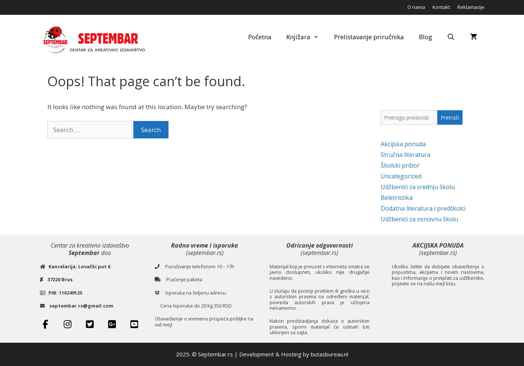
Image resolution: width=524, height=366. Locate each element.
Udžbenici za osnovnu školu (419, 219)
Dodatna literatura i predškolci (423, 208)
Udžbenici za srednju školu (418, 187)
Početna (259, 37)
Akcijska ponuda (403, 144)
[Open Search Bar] (451, 37)
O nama (416, 7)
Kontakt (441, 7)
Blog (425, 37)
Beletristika (397, 198)
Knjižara (306, 37)
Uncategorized (401, 176)
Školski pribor (400, 165)
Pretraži (450, 117)
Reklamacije (470, 7)
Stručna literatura (405, 155)
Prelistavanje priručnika (369, 37)
